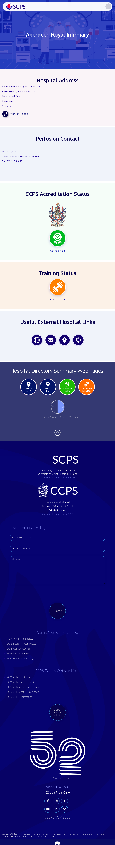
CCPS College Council (19, 648)
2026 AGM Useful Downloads (23, 691)
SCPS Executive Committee (21, 643)
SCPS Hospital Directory (20, 658)
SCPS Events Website (57, 712)
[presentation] (57, 593)
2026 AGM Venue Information (23, 687)
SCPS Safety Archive (18, 653)
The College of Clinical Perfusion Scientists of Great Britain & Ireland (57, 506)
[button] (108, 6)
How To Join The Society (20, 638)
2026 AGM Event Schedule (21, 677)
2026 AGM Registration (19, 696)
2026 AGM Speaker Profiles (22, 682)
